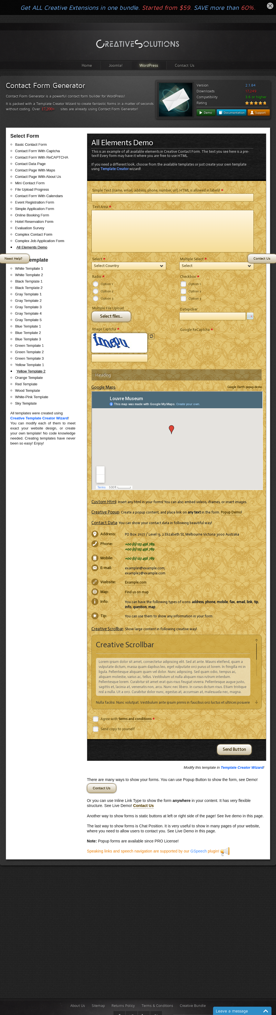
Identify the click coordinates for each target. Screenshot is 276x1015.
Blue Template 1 (28, 326)
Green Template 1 (29, 345)
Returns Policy (123, 1005)
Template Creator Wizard (242, 767)
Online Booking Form (32, 215)
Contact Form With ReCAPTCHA (41, 157)
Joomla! (116, 65)
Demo (205, 112)
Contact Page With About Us (38, 177)
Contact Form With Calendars (39, 196)
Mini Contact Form (30, 183)
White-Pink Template (31, 397)
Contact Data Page (30, 164)
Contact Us (184, 65)
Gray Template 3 (28, 307)
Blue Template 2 (28, 333)
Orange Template (29, 378)
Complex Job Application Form (39, 241)
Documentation (231, 112)
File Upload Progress (32, 189)
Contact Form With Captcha (37, 151)
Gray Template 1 (28, 294)
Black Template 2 (29, 288)
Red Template (26, 384)
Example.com (135, 582)
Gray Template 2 (28, 300)
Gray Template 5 (28, 320)
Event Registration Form (34, 202)
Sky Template (26, 403)
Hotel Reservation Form (34, 221)
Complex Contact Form (33, 234)
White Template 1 (29, 268)
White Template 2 (29, 275)
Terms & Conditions (157, 1005)
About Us (77, 1005)
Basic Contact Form (31, 144)
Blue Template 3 (28, 339)
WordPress (148, 65)
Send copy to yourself (118, 729)
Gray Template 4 (28, 313)
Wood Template (27, 390)
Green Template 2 (29, 352)
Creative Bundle (193, 1005)
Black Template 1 (29, 281)
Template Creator (114, 169)
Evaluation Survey (29, 228)
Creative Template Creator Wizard (39, 418)
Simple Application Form (34, 209)
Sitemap (98, 1005)
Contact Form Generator (45, 85)
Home (87, 65)
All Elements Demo (31, 247)
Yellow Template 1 (29, 365)
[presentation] (221, 344)
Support (258, 112)
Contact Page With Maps (35, 170)
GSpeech (198, 851)
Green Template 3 (29, 358)
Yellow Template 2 (30, 371)
